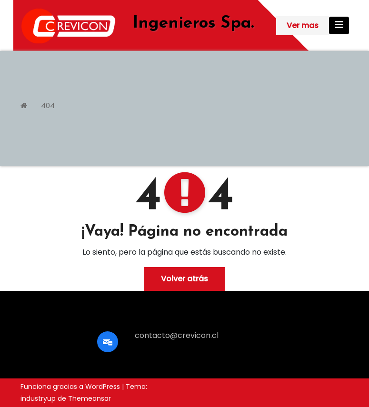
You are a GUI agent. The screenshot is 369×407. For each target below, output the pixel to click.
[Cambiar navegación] (339, 25)
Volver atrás (184, 278)
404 (48, 105)
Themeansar (89, 398)
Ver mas (303, 25)
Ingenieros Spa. (193, 23)
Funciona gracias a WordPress (71, 386)
